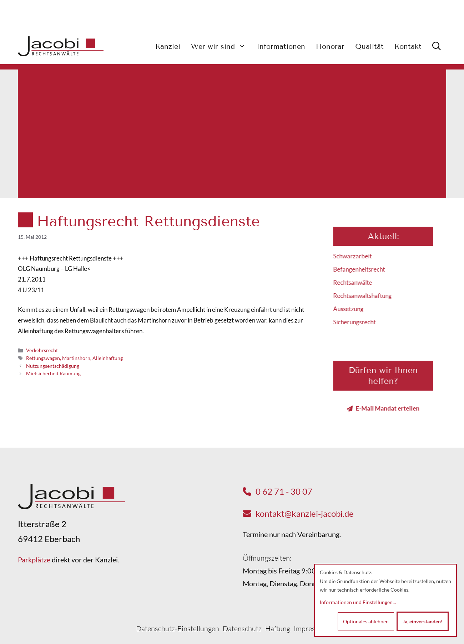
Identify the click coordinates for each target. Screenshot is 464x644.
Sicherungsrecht (359, 322)
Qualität (369, 46)
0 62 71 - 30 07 (284, 491)
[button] (436, 46)
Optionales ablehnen (366, 621)
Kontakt (408, 46)
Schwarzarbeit (357, 256)
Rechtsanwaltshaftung (367, 295)
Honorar (330, 46)
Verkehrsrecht (42, 350)
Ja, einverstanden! (423, 621)
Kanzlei (167, 46)
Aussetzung (353, 309)
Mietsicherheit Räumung (53, 373)
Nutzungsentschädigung (52, 366)
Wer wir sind (221, 46)
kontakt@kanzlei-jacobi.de (305, 513)
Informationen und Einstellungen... (358, 602)
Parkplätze (34, 559)
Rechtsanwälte (357, 282)
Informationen (281, 46)
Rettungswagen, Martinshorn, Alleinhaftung (74, 358)
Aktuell (387, 236)
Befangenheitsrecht (364, 269)
